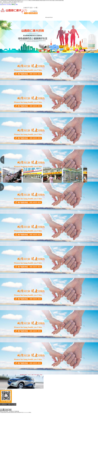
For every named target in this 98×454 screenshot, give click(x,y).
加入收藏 (1, 3)
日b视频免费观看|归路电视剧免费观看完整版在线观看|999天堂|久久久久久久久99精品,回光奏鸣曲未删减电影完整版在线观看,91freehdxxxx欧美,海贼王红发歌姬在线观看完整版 (32, 0)
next (2, 20)
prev (1, 20)
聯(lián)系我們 (13, 3)
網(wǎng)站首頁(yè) (49, 17)
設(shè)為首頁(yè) (7, 3)
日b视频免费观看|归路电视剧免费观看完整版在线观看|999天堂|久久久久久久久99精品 (15, 412)
